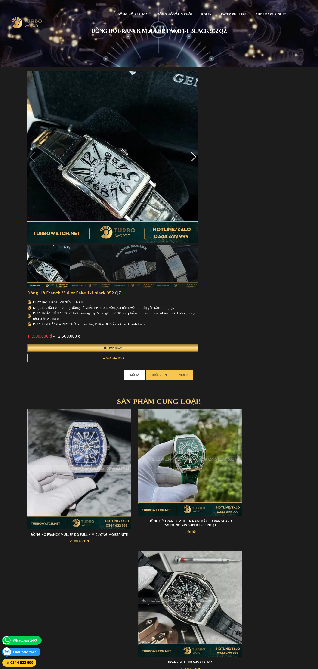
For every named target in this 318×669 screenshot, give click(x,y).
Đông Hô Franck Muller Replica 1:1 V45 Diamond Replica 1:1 (125, 413)
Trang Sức (254, 8)
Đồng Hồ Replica (83, 8)
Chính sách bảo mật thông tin (136, 611)
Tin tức (74, 25)
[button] (109, 122)
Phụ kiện (281, 8)
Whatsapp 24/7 (25, 640)
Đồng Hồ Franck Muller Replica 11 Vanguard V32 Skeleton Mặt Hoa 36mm (192, 413)
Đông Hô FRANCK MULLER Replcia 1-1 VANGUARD (125, 509)
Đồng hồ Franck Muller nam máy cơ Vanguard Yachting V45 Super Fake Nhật (125, 316)
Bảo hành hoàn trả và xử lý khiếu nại (193, 611)
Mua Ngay (165, 159)
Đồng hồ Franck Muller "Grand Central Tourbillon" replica (192, 499)
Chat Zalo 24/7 (24, 652)
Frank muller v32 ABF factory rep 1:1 (260, 314)
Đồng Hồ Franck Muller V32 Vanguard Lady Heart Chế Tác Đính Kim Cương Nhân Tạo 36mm (57, 513)
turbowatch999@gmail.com (53, 627)
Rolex (156, 8)
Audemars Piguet (220, 8)
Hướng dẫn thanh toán (132, 616)
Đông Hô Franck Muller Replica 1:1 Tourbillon (260, 411)
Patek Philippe (183, 8)
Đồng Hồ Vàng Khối (124, 8)
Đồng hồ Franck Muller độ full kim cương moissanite (57, 322)
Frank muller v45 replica (193, 312)
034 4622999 (165, 169)
